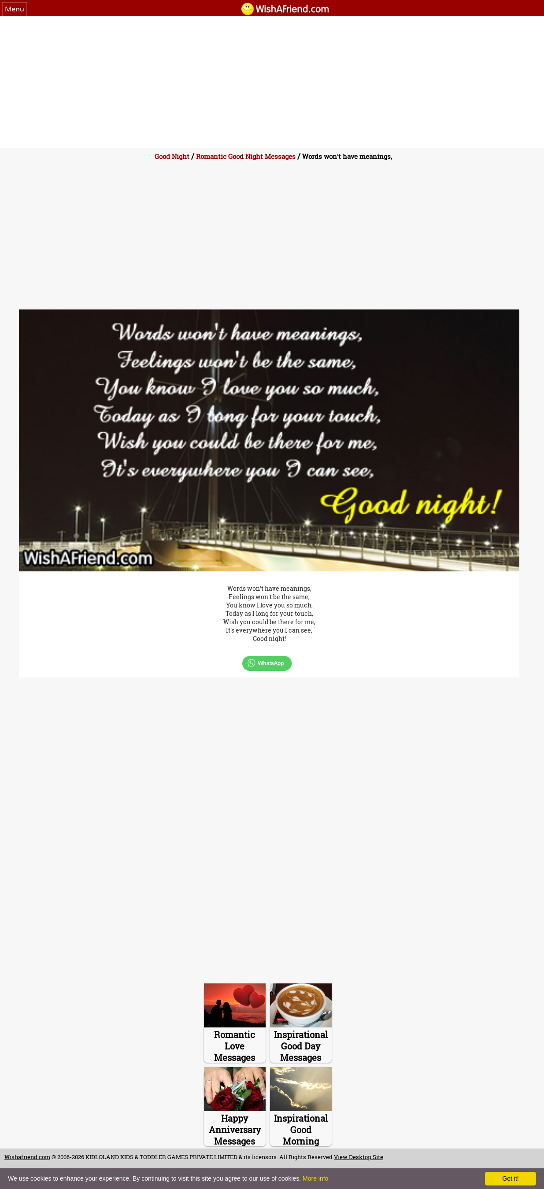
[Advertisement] (272, 82)
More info (315, 1178)
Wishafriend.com (27, 1157)
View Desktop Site (358, 1157)
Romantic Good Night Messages (246, 156)
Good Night (172, 156)
